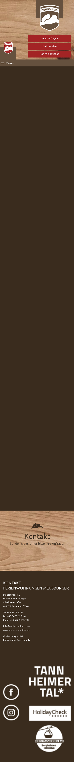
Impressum (9, 639)
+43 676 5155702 (49, 54)
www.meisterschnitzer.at (16, 630)
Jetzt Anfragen (49, 38)
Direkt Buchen (49, 46)
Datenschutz (23, 639)
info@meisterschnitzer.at (17, 626)
